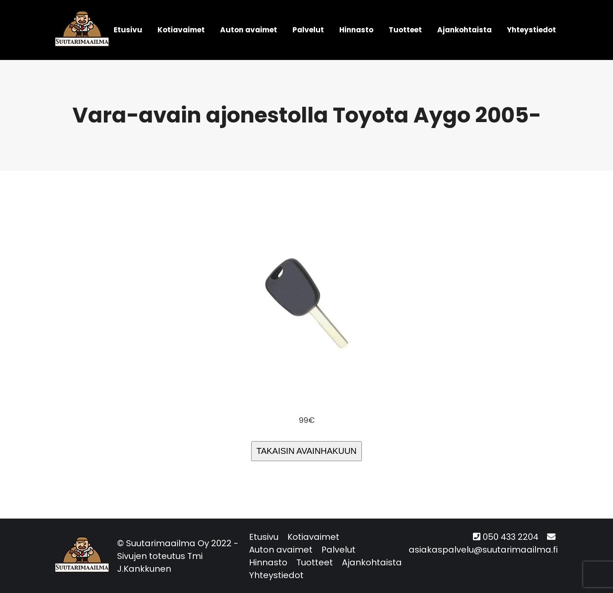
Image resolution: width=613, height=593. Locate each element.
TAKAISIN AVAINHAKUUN (306, 451)
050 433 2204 (511, 537)
